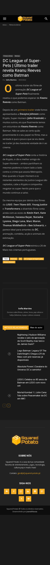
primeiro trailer (26, 109)
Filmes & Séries (15, 25)
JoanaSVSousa (32, 511)
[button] (46, 18)
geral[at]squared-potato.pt (29, 473)
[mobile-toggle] (4, 18)
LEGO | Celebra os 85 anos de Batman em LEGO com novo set (32, 382)
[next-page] (8, 405)
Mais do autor (36, 327)
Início (5, 25)
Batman (14, 259)
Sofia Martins (11, 80)
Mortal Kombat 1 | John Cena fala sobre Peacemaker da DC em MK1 (32, 395)
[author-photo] (25, 305)
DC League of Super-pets (33, 259)
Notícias (17, 56)
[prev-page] (4, 405)
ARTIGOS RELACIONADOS (15, 327)
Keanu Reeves (9, 262)
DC (20, 259)
